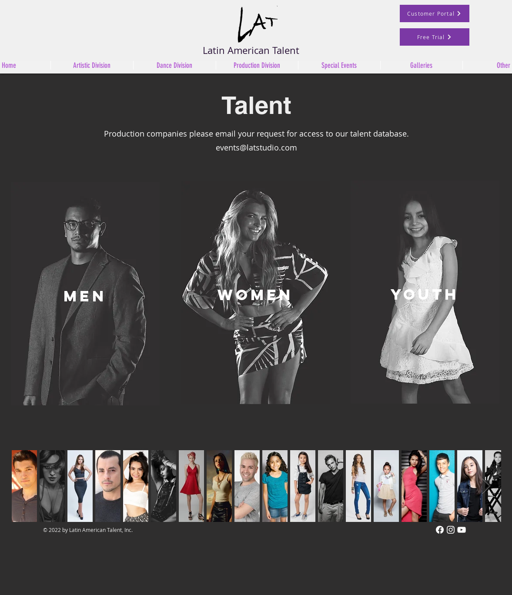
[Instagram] (450, 530)
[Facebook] (440, 530)
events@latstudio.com (256, 147)
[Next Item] (486, 486)
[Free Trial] (434, 37)
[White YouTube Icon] (461, 530)
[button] (174, 65)
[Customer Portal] (434, 13)
